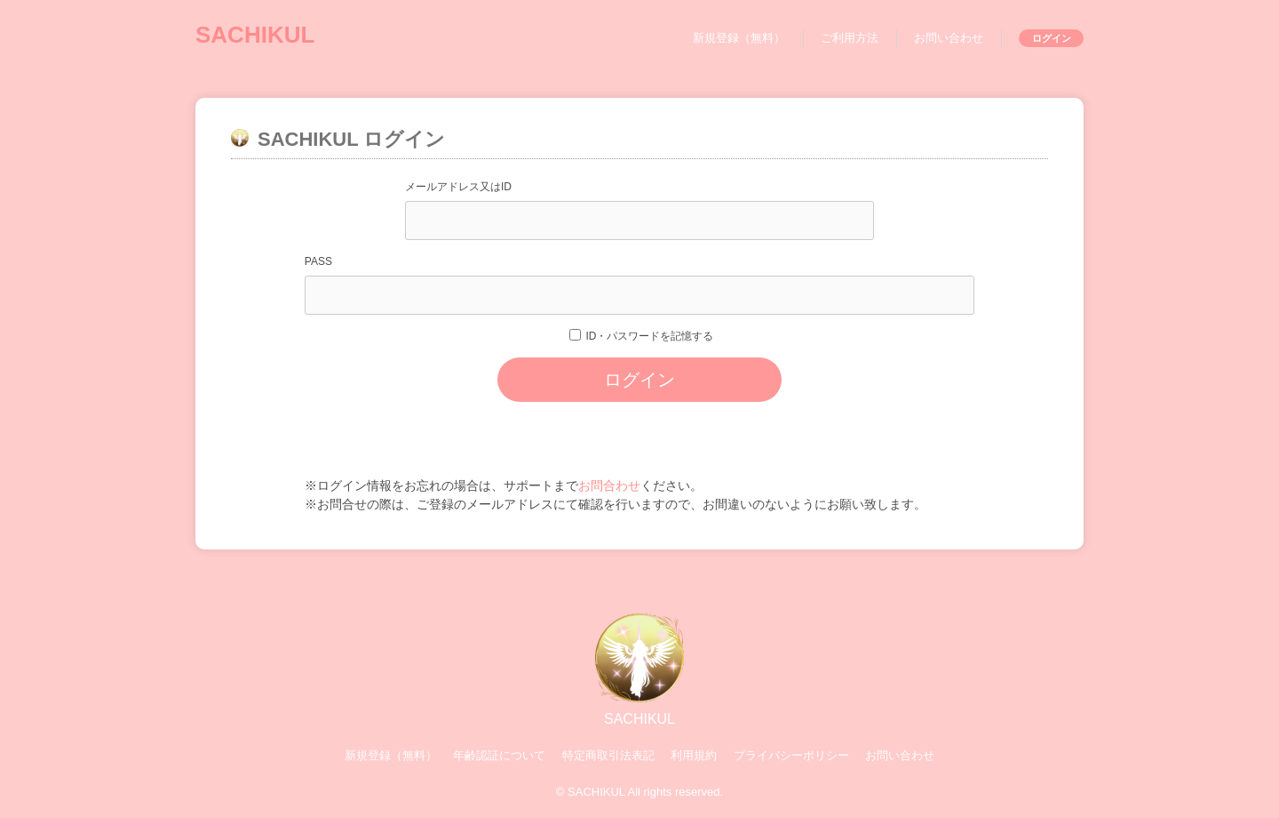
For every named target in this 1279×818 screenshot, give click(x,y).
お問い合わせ (948, 37)
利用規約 (694, 755)
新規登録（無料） (739, 37)
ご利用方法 (849, 37)
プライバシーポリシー (791, 755)
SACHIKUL (254, 34)
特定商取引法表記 (608, 755)
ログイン (1051, 38)
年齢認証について (499, 755)
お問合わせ (609, 485)
